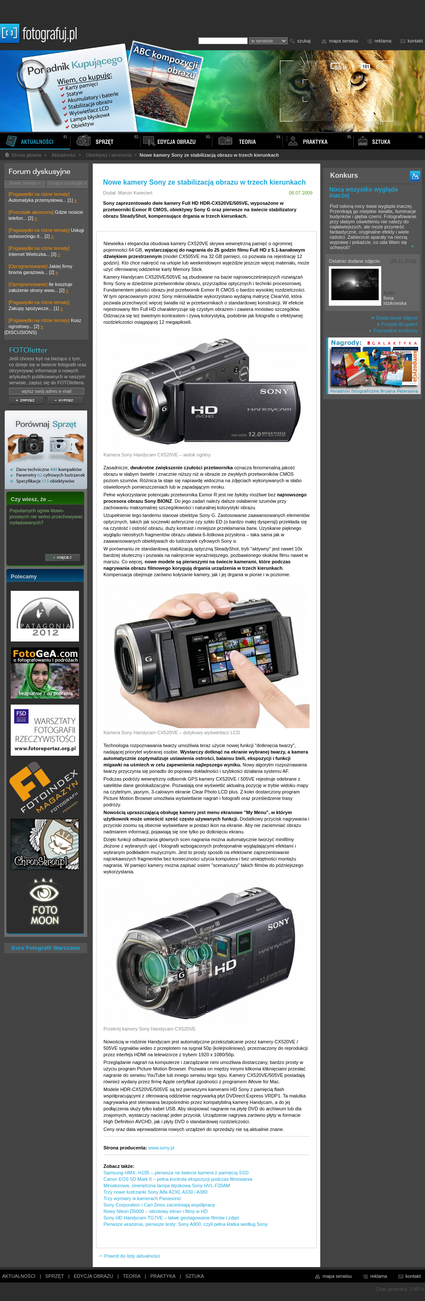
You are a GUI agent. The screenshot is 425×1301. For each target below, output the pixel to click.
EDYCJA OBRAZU (93, 1276)
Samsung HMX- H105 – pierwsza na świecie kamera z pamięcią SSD (176, 1172)
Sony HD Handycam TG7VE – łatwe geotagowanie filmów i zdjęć (171, 1217)
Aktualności (64, 155)
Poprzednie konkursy (393, 330)
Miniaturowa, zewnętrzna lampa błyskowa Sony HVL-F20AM (166, 1185)
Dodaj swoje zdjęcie (394, 317)
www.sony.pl (161, 1147)
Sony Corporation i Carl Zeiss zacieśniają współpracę (159, 1204)
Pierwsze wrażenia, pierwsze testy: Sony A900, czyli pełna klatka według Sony (185, 1224)
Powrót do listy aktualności (129, 1255)
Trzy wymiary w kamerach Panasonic (142, 1198)
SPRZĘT (55, 1276)
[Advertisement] (373, 538)
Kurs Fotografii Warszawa (46, 948)
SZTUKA (194, 1276)
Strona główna (22, 155)
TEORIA (131, 1276)
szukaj (303, 40)
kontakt (415, 40)
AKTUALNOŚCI (19, 1276)
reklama (382, 40)
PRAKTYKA (163, 1276)
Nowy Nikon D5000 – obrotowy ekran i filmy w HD (155, 1211)
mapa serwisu (343, 40)
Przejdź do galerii (397, 324)
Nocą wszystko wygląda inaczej (363, 192)
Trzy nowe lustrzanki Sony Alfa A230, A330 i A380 (155, 1192)
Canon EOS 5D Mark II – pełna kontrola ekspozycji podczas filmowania (177, 1179)
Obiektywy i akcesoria (108, 155)
